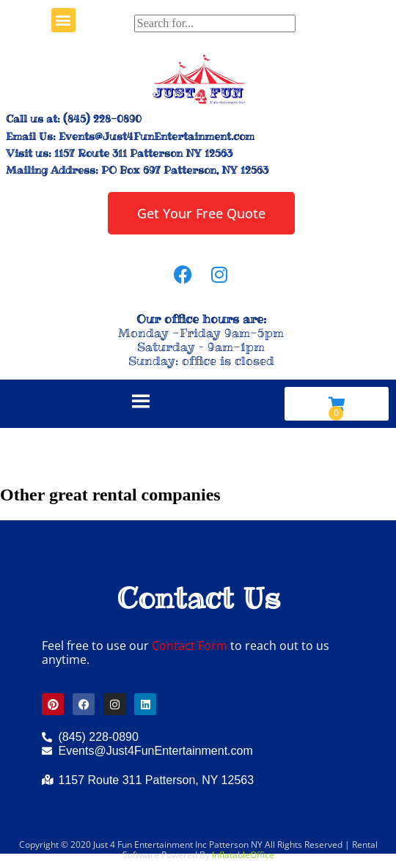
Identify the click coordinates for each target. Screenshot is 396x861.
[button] (63, 20)
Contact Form (189, 646)
